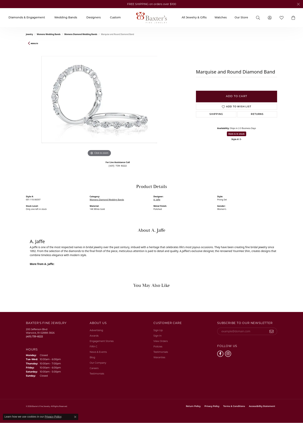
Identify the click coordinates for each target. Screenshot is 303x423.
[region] (99, 100)
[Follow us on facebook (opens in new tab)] (220, 354)
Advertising (96, 330)
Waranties (159, 357)
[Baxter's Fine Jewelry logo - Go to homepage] (151, 17)
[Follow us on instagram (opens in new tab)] (228, 354)
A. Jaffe (156, 199)
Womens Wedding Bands (49, 34)
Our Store (241, 17)
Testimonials (97, 373)
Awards (94, 335)
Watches (220, 17)
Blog (92, 357)
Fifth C (93, 346)
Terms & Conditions (234, 406)
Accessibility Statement (262, 406)
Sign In (157, 335)
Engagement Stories (102, 341)
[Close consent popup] (75, 417)
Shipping (216, 114)
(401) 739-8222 (118, 166)
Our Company (98, 362)
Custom (115, 17)
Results (34, 43)
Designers (93, 17)
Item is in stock (236, 133)
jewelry (29, 34)
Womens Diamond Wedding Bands (80, 34)
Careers (94, 368)
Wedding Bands (65, 17)
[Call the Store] (34, 336)
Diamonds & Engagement (27, 17)
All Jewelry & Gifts (194, 17)
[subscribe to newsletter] (271, 331)
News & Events (98, 351)
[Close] (298, 4)
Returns (257, 114)
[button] (258, 17)
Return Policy (193, 406)
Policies (157, 346)
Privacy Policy (211, 406)
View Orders (160, 341)
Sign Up (158, 330)
